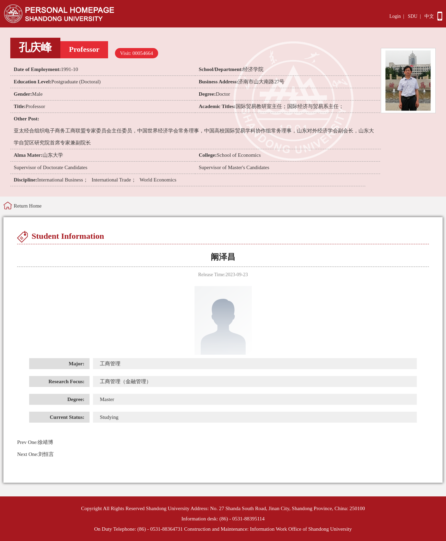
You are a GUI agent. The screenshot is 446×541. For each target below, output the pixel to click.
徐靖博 (35, 442)
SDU (413, 16)
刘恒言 (35, 454)
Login (395, 16)
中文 (429, 16)
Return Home (28, 206)
